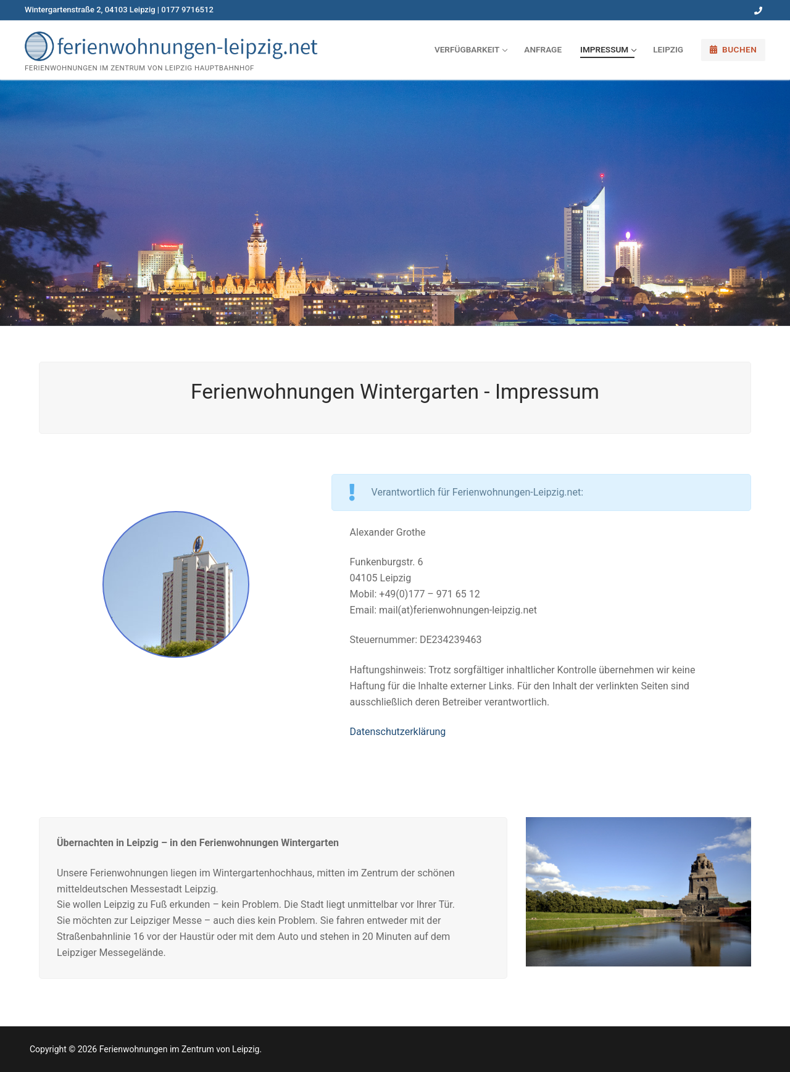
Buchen (733, 49)
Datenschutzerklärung (398, 732)
